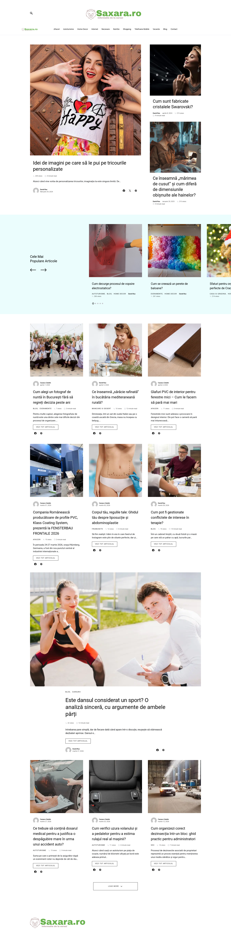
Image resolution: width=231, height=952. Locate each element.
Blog (109, 284)
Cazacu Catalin (45, 373)
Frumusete (97, 519)
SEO (152, 858)
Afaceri (155, 399)
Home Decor (120, 284)
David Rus (43, 192)
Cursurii (76, 682)
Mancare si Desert (101, 399)
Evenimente (157, 284)
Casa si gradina (218, 284)
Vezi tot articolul (45, 417)
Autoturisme (98, 284)
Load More (113, 899)
